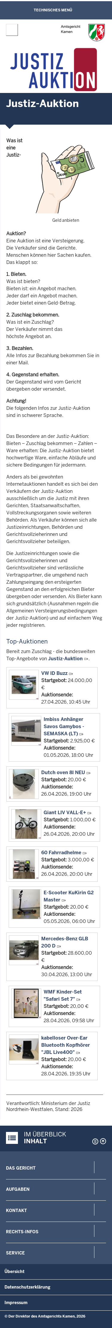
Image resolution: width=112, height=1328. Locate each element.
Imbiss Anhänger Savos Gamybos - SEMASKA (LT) (64, 726)
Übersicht (14, 1271)
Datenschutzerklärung (27, 1287)
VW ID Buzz (54, 673)
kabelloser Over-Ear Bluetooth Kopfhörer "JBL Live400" (65, 1045)
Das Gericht (21, 1168)
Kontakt (16, 1210)
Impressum (15, 1302)
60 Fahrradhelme (61, 852)
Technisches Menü (53, 10)
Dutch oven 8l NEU (63, 772)
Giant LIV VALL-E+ (65, 812)
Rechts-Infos (22, 1231)
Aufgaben (18, 1189)
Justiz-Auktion (65, 658)
